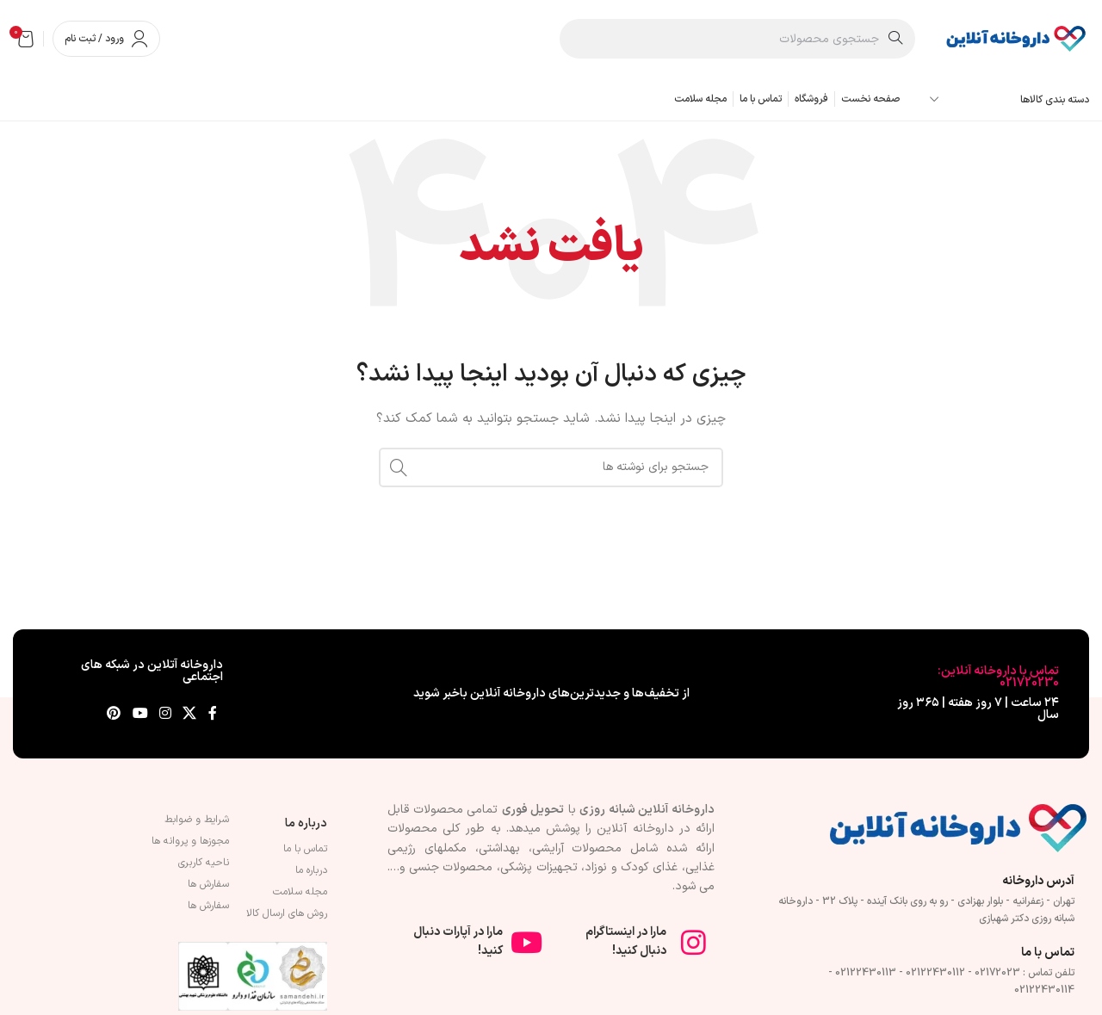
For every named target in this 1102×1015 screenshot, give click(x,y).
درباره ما (306, 823)
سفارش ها (208, 884)
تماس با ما (305, 849)
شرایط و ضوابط (196, 819)
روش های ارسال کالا (286, 913)
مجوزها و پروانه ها (190, 841)
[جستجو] (737, 39)
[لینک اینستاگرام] (164, 714)
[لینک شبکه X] (189, 714)
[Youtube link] (140, 714)
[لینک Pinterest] (114, 714)
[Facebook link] (212, 714)
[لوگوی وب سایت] (1015, 38)
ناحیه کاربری (203, 862)
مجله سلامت (300, 892)
